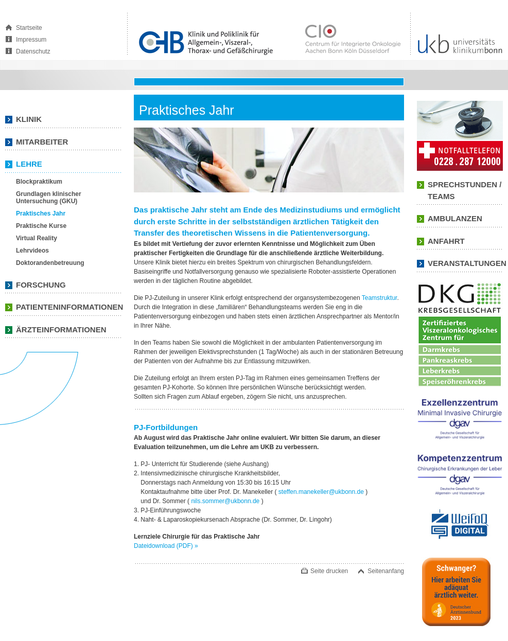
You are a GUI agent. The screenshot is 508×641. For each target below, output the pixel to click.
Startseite (29, 27)
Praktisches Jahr (40, 213)
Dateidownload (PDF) (166, 545)
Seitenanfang (385, 571)
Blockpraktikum (39, 181)
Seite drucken (329, 571)
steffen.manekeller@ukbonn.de (321, 491)
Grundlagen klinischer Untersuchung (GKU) (48, 197)
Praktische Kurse (41, 225)
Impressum (31, 39)
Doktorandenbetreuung (50, 262)
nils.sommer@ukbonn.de (225, 501)
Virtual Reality (36, 238)
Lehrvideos (32, 250)
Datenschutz (33, 51)
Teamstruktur (379, 297)
